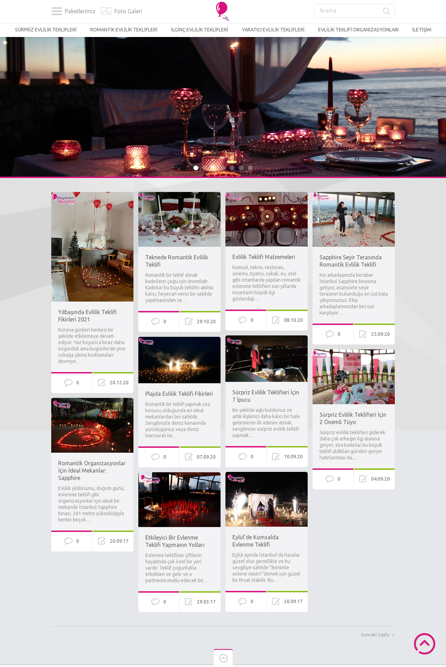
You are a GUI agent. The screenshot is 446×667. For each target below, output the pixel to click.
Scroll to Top (425, 644)
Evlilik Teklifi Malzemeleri (263, 257)
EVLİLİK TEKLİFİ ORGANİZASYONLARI (358, 29)
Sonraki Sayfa (375, 634)
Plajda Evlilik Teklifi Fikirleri (179, 394)
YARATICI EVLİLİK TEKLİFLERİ (273, 29)
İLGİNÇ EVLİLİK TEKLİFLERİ (199, 29)
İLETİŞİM (421, 29)
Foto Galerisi (106, 11)
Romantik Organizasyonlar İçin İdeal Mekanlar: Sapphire (92, 470)
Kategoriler (56, 11)
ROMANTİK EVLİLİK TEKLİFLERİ (123, 29)
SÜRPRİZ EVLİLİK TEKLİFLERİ (46, 29)
